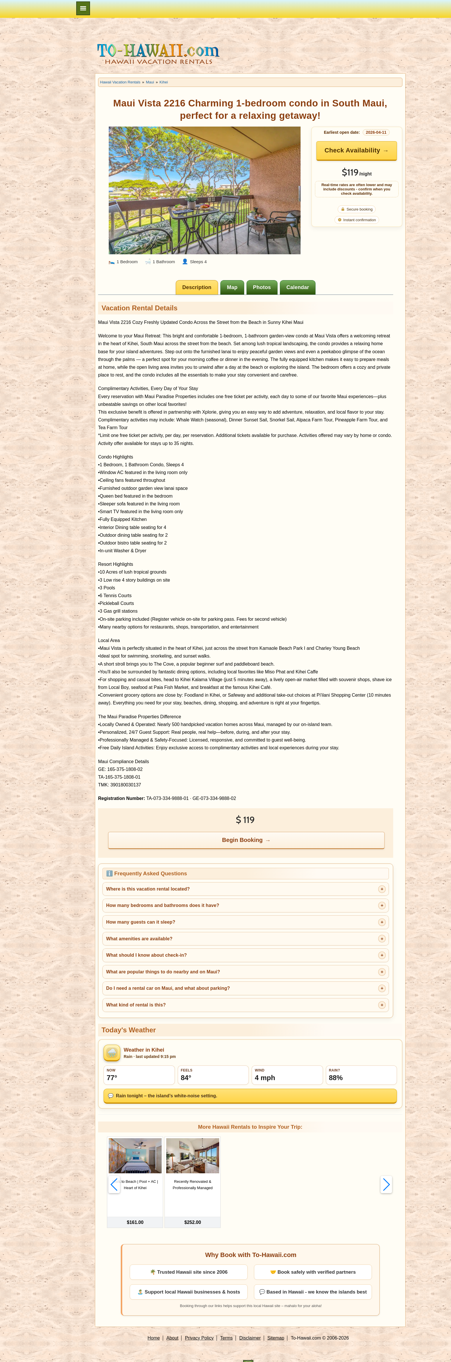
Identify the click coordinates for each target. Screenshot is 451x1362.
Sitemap (275, 1325)
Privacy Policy (199, 1325)
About (173, 1325)
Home (154, 1325)
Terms (226, 1325)
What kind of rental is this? (136, 1004)
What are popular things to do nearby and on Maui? (163, 971)
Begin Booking (242, 840)
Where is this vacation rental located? (148, 889)
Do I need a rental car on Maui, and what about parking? (168, 988)
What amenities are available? (139, 938)
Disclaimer (250, 1325)
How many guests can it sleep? (140, 922)
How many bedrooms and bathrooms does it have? (162, 905)
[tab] (197, 287)
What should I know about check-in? (146, 955)
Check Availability (352, 150)
